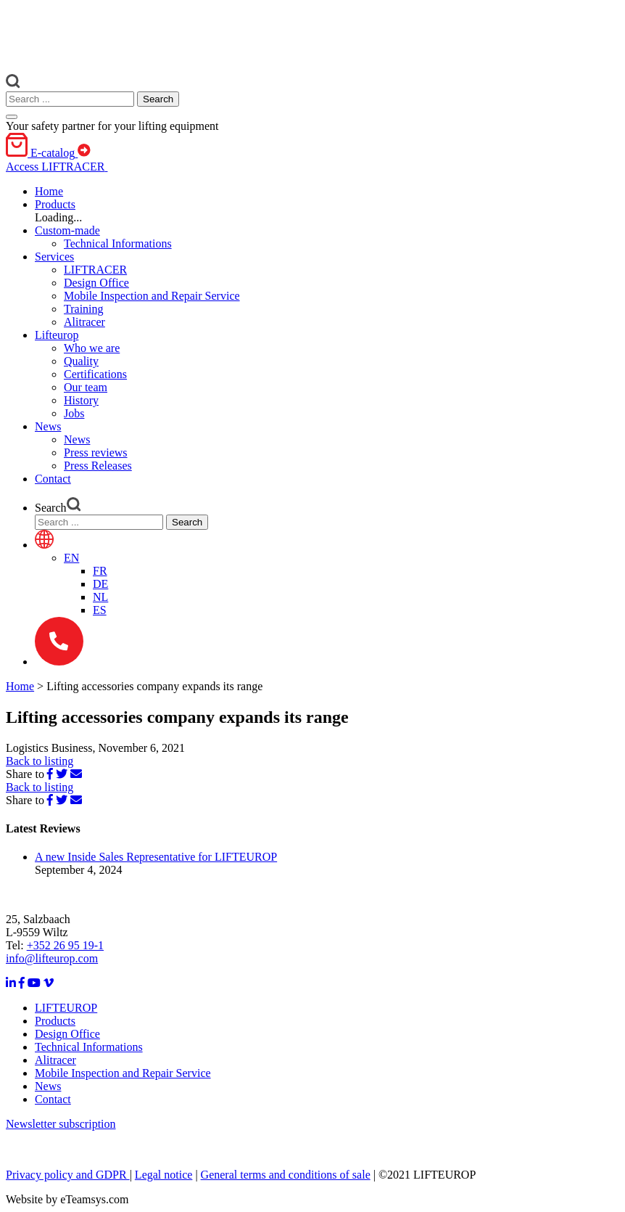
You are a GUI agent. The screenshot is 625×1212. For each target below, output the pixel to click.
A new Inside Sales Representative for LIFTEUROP (156, 857)
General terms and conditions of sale (286, 1174)
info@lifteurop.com (52, 958)
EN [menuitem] (71, 558)
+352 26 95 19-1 (65, 945)
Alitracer (55, 1060)
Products (55, 1021)
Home (20, 686)
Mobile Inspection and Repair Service (123, 1073)
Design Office (67, 1034)
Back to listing (39, 761)
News (48, 1086)
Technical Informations (89, 1047)
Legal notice (164, 1174)
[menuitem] (71, 558)
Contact (53, 1099)
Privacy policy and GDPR (68, 1174)
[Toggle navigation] (11, 117)
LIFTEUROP (66, 1008)
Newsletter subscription (61, 1124)
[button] (55, 204)
